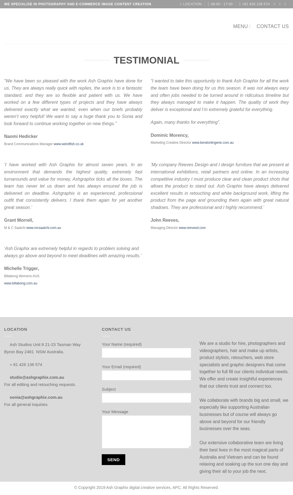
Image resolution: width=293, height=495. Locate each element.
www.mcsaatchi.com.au (43, 228)
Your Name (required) (146, 352)
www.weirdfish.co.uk (69, 144)
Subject (146, 397)
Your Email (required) (146, 374)
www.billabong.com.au (20, 283)
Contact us (273, 26)
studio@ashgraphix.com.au (39, 377)
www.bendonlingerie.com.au (213, 143)
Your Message (146, 431)
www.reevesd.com (192, 228)
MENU (242, 26)
